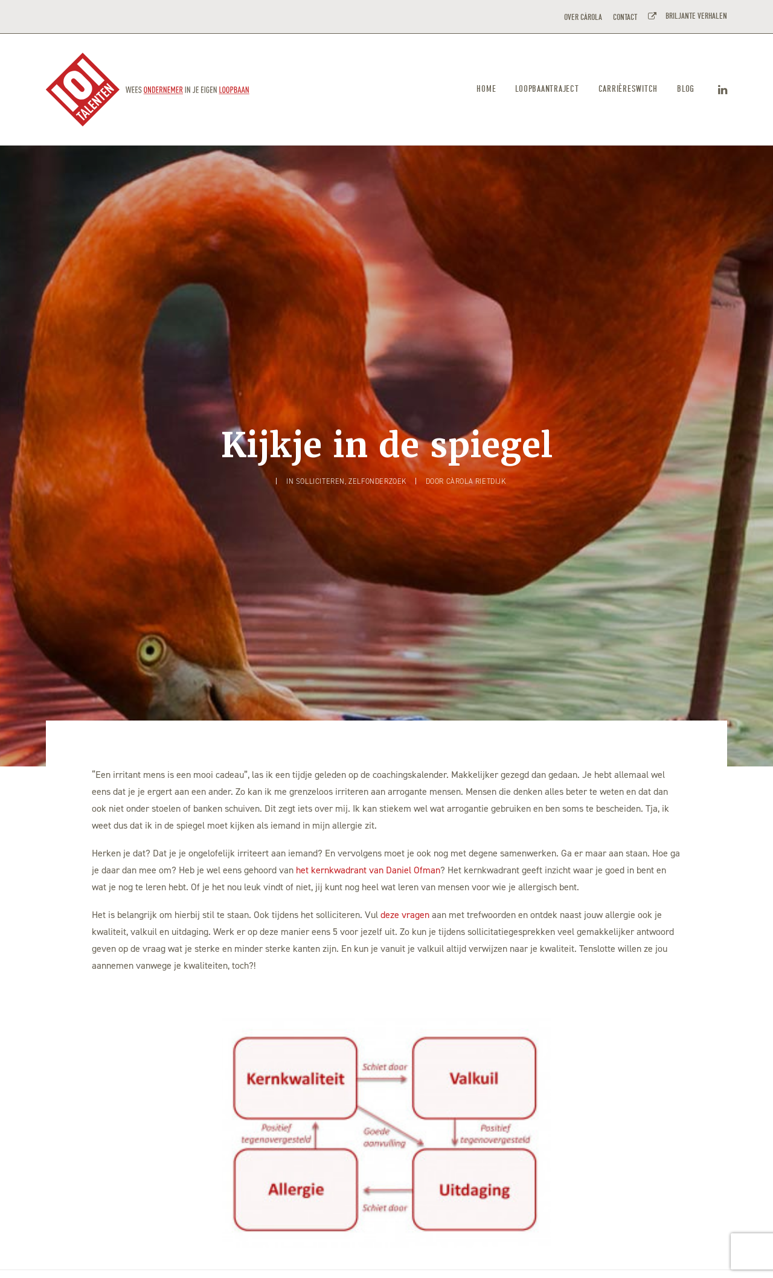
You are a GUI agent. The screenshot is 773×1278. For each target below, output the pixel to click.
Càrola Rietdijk (476, 410)
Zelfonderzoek (377, 410)
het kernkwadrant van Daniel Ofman (368, 727)
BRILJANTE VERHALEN (694, 16)
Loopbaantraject (547, 88)
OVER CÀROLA (583, 17)
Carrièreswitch (628, 88)
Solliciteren (320, 410)
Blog (685, 88)
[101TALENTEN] (148, 89)
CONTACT (625, 17)
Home (486, 88)
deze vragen (404, 772)
